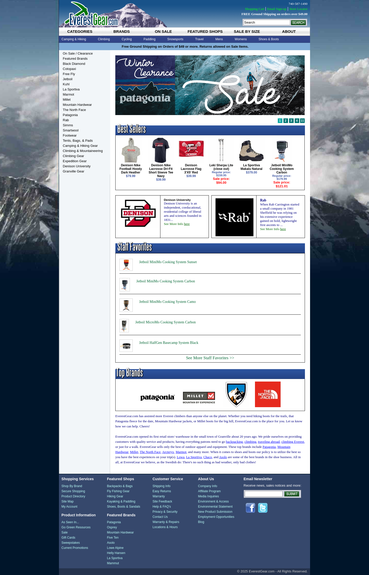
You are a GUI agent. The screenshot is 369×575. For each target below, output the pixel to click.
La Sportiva (71, 89)
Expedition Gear (75, 161)
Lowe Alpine (115, 548)
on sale (163, 31)
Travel (199, 39)
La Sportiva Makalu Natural (251, 167)
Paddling (150, 39)
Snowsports (175, 39)
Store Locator (298, 9)
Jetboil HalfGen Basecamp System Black (168, 343)
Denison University (76, 166)
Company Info (207, 486)
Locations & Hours (165, 527)
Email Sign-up (276, 9)
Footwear (70, 135)
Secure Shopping (73, 491)
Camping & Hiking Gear (80, 146)
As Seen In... (70, 522)
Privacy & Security (164, 512)
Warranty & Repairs (165, 522)
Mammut (113, 563)
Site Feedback (162, 501)
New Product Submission (215, 512)
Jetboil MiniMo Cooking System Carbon (282, 168)
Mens (219, 39)
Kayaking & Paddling (121, 501)
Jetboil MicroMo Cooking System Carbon (165, 322)
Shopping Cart (254, 9)
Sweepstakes (70, 543)
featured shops (205, 31)
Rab (66, 120)
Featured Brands (75, 58)
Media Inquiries (208, 496)
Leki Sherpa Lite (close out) (221, 167)
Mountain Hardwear (77, 105)
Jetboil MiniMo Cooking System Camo (167, 302)
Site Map (67, 501)
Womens (241, 39)
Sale (64, 532)
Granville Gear (73, 171)
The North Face (74, 110)
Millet (66, 99)
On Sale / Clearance (78, 53)
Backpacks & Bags (119, 486)
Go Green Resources (75, 527)
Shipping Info (161, 486)
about (289, 31)
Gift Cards (68, 537)
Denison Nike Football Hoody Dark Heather (130, 168)
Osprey (112, 527)
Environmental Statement (215, 506)
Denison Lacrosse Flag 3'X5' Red (191, 168)
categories (79, 31)
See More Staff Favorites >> (210, 357)
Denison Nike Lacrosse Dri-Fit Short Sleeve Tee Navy (161, 170)
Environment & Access (213, 501)
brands (121, 31)
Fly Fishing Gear (118, 491)
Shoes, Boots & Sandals (123, 506)
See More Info (177, 224)
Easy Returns (161, 491)
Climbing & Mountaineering (83, 151)
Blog (201, 522)
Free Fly (69, 74)
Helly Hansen (116, 553)
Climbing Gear (73, 156)
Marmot (68, 94)
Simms (68, 125)
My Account (69, 506)
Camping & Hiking (73, 39)
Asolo (111, 543)
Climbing (104, 39)
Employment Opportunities (216, 517)
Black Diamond (74, 64)
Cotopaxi (69, 69)
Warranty (158, 496)
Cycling (127, 39)
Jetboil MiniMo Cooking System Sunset (168, 262)
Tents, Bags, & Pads (78, 140)
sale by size (247, 31)
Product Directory (73, 496)
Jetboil (68, 79)
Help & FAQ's (161, 506)
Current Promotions (74, 548)
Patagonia (70, 115)
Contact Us (160, 517)
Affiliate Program (209, 491)
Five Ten (112, 537)
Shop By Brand (71, 486)
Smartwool (70, 130)
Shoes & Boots (269, 39)
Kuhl (66, 84)
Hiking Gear (115, 496)
